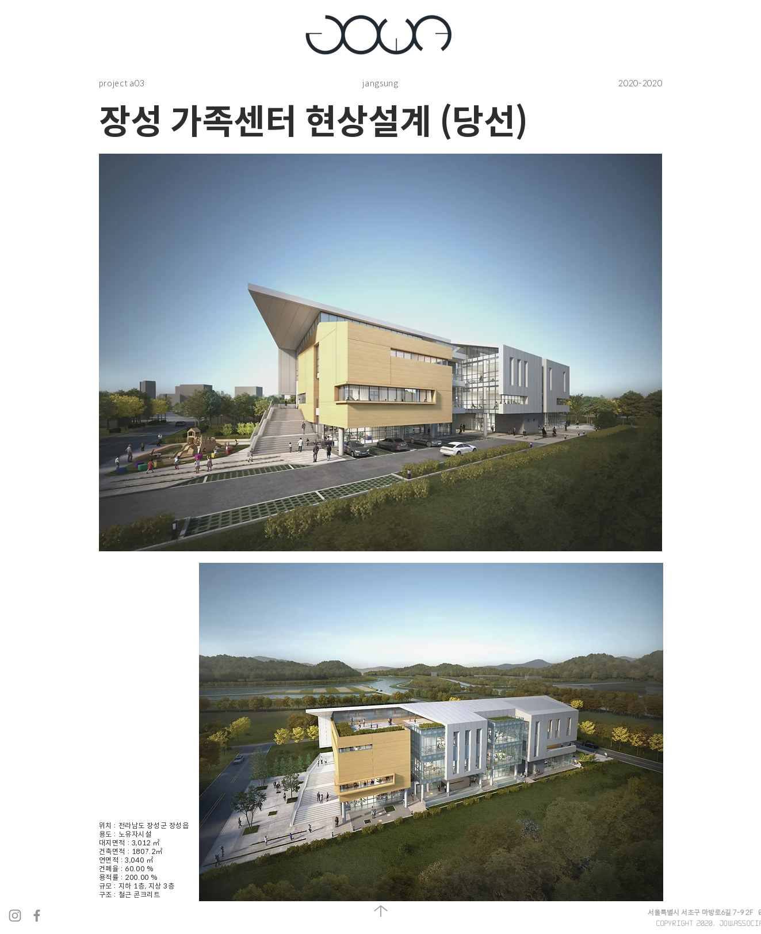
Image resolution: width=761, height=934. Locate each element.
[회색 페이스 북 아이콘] (37, 916)
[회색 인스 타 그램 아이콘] (15, 916)
